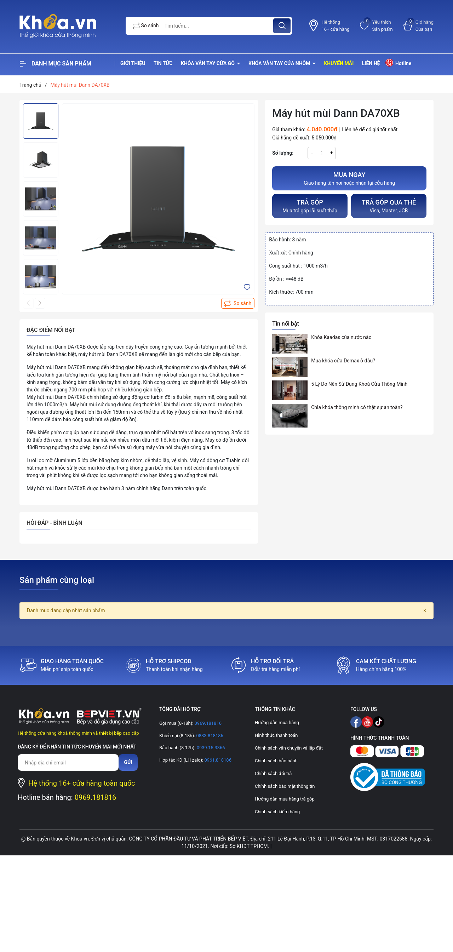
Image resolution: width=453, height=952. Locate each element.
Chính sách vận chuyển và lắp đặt (289, 748)
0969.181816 (95, 797)
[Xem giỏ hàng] (418, 26)
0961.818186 (217, 760)
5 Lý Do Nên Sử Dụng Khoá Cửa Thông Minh (359, 384)
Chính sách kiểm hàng (277, 811)
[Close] (425, 611)
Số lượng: (282, 153)
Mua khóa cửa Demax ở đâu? (343, 360)
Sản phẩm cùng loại (56, 580)
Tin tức (163, 63)
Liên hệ (371, 63)
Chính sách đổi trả (273, 773)
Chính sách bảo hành (276, 760)
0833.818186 (209, 735)
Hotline (398, 62)
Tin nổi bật (285, 323)
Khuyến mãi (339, 63)
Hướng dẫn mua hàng (277, 722)
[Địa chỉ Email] (68, 762)
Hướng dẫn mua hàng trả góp (285, 799)
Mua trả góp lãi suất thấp (309, 205)
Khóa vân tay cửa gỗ (208, 63)
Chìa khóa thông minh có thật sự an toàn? (357, 407)
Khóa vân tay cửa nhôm (279, 63)
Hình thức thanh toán (276, 735)
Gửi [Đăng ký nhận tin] (128, 762)
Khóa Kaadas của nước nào (341, 337)
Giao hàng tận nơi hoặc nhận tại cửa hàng (349, 178)
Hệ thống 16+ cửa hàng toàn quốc (81, 783)
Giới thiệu (132, 63)
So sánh (146, 25)
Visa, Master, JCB (388, 205)
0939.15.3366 (210, 747)
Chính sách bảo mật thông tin (285, 786)
